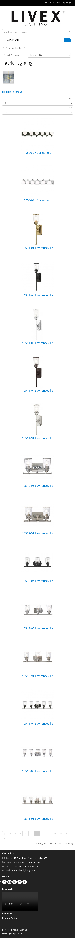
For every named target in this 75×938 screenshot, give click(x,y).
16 (61, 833)
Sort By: (70, 98)
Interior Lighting (15, 48)
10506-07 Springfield (37, 153)
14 (49, 833)
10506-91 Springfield (37, 200)
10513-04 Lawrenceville (37, 581)
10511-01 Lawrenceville (37, 248)
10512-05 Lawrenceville (37, 486)
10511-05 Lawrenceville (37, 343)
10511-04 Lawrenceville (37, 295)
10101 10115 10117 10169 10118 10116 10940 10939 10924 (49, 55)
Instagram (9, 882)
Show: (70, 107)
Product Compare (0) (12, 91)
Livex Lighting (20, 929)
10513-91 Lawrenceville (37, 676)
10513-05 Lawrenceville (37, 628)
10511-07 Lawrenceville (37, 390)
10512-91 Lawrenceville (37, 533)
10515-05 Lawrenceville (37, 771)
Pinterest (24, 882)
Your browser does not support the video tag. (20, 901)
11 (31, 833)
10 (25, 833)
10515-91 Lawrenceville (37, 819)
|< (5, 833)
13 (43, 833)
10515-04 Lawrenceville (37, 723)
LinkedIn (14, 882)
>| (5, 838)
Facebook (4, 882)
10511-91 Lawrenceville (37, 438)
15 (55, 833)
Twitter (19, 882)
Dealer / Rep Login (62, 2)
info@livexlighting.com (24, 870)
